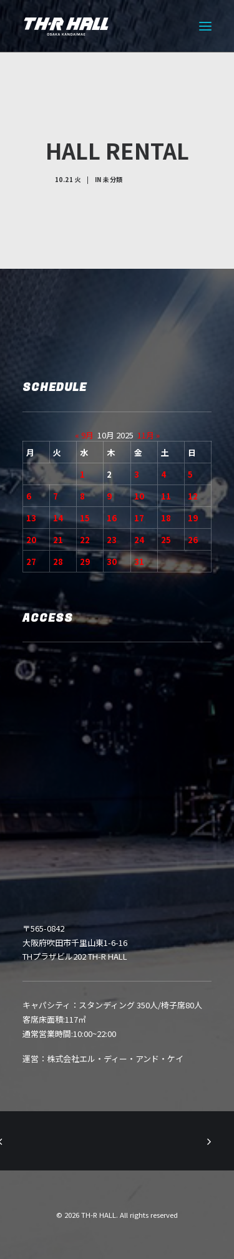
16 (112, 518)
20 (31, 540)
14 (58, 518)
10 (139, 496)
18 (166, 518)
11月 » (148, 435)
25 (166, 540)
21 (58, 540)
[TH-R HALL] (66, 26)
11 (166, 496)
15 (85, 518)
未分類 (113, 179)
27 (31, 561)
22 (85, 540)
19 (193, 518)
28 (58, 561)
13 (31, 518)
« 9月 (84, 435)
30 (112, 561)
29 (85, 561)
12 (193, 496)
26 (193, 540)
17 (139, 518)
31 (139, 561)
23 (112, 540)
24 (139, 540)
